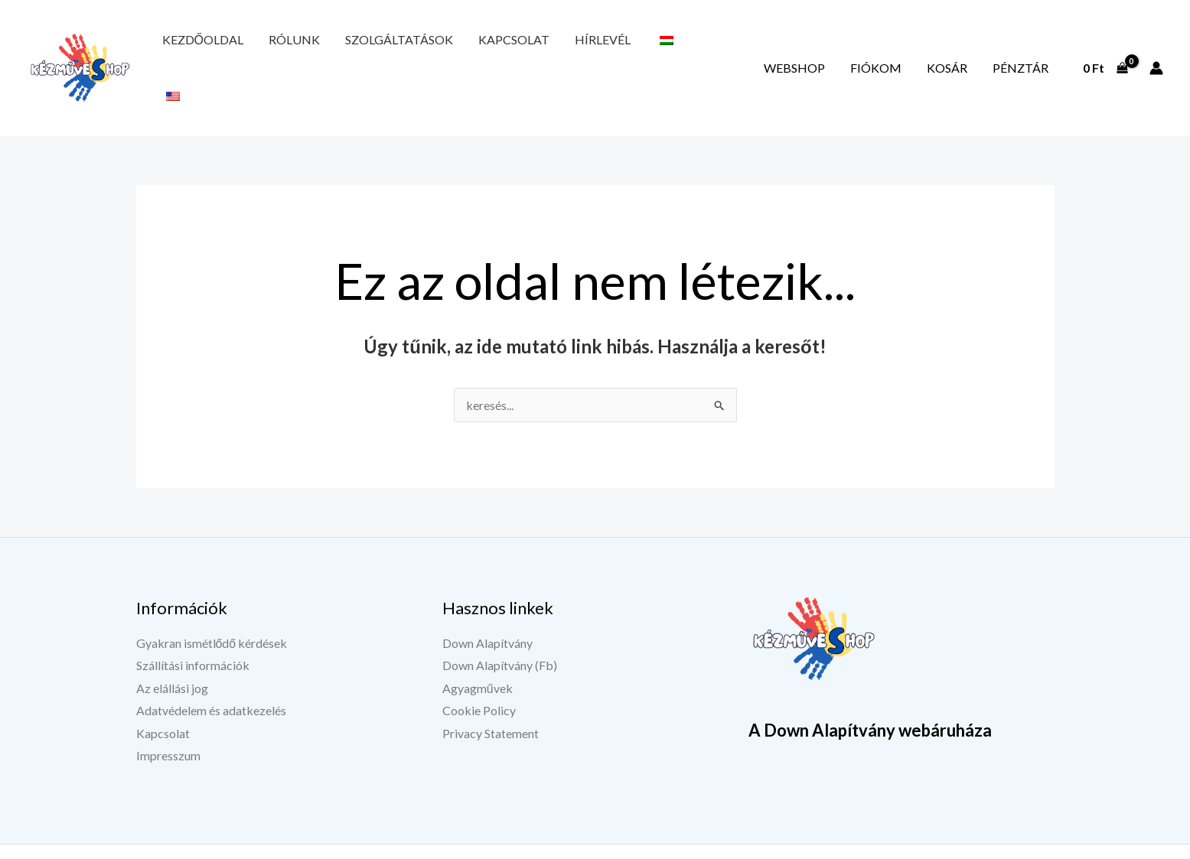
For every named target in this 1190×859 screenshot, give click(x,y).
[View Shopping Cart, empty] (1105, 48)
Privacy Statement (490, 694)
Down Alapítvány (487, 603)
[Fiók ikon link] (1156, 48)
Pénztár (1028, 48)
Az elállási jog (172, 648)
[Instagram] (955, 833)
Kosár (970, 48)
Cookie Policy (479, 671)
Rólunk (269, 48)
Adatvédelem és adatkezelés (211, 671)
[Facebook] (878, 833)
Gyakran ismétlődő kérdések (212, 603)
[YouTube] (916, 833)
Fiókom (915, 48)
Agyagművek (477, 648)
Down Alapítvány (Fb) (499, 625)
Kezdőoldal (194, 48)
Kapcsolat (457, 48)
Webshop (850, 48)
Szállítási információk (192, 625)
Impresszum (168, 716)
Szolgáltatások (358, 48)
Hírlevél (530, 48)
